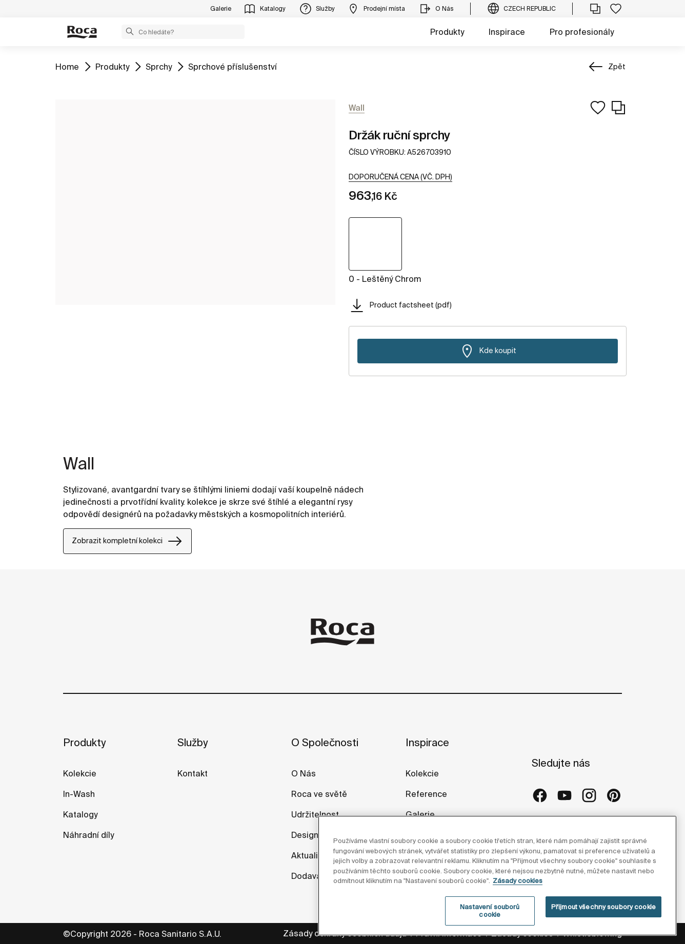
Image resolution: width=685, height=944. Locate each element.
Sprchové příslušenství (232, 65)
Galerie (420, 814)
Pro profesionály (582, 31)
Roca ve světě (319, 793)
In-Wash (79, 793)
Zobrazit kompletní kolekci (127, 541)
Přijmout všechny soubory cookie (603, 907)
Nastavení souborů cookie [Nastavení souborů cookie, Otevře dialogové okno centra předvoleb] (489, 911)
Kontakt (192, 773)
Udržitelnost (315, 814)
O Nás (303, 773)
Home (67, 65)
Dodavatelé (314, 875)
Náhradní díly (88, 834)
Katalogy (81, 814)
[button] (130, 31)
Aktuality (308, 855)
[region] (497, 875)
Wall (78, 463)
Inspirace (507, 31)
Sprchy (159, 65)
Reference (426, 793)
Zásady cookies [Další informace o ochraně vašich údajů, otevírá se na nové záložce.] (517, 881)
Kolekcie (79, 773)
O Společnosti (324, 742)
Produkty (447, 31)
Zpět (617, 67)
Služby (192, 742)
